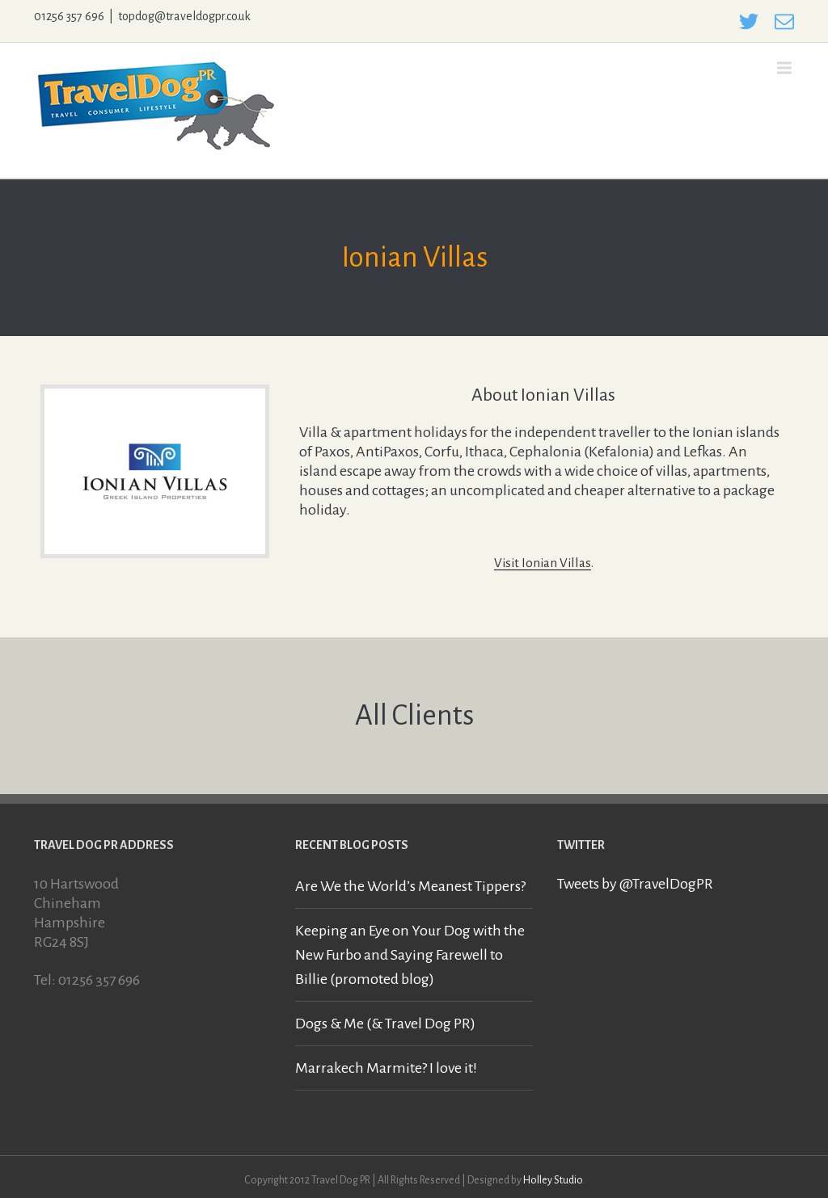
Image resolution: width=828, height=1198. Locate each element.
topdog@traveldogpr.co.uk (184, 16)
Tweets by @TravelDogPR (635, 884)
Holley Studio (552, 1180)
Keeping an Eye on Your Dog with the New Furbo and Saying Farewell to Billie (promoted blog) (410, 955)
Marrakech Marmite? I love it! (386, 1068)
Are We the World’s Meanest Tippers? (410, 886)
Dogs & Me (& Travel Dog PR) (385, 1023)
